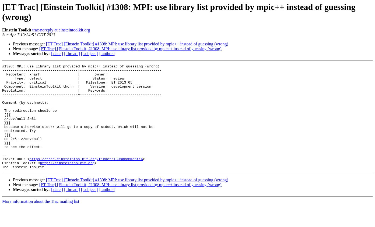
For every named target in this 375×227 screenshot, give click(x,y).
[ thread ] (72, 53)
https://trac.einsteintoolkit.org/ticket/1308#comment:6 (86, 178)
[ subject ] (89, 53)
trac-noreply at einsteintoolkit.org (61, 30)
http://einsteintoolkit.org (67, 183)
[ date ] (57, 53)
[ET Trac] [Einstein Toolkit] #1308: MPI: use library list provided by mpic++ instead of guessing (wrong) (137, 44)
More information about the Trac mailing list (40, 222)
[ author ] (107, 53)
